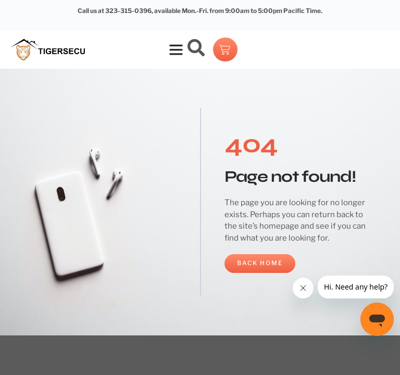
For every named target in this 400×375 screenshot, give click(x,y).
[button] (176, 49)
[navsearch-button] (196, 49)
